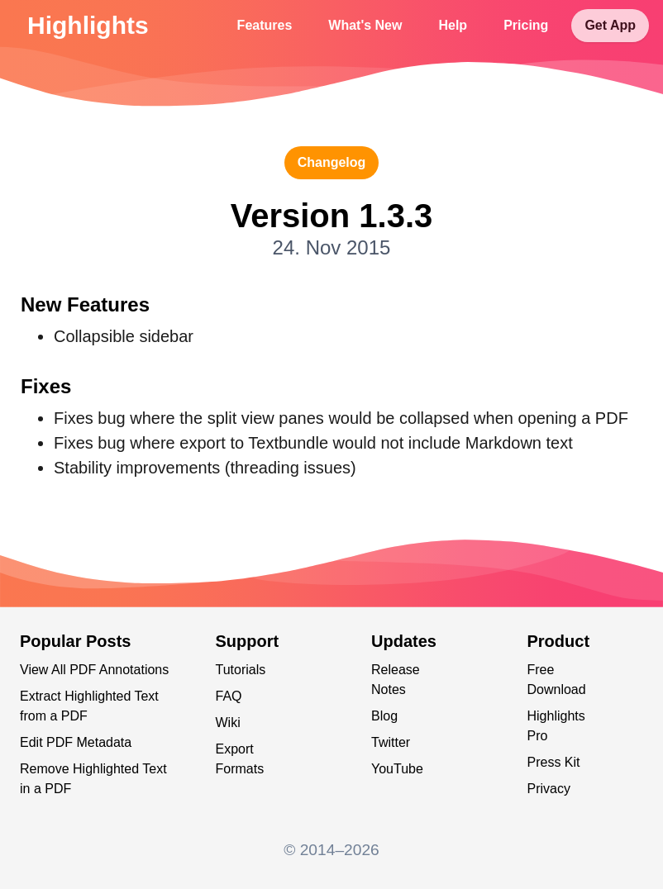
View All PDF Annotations (94, 670)
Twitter (390, 742)
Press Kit (553, 762)
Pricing (525, 25)
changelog (332, 162)
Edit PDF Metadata (75, 742)
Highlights (88, 25)
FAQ (229, 696)
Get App (610, 25)
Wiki (228, 722)
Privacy (548, 789)
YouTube (397, 769)
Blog (384, 716)
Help (452, 25)
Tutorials (241, 670)
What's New (365, 25)
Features (265, 25)
